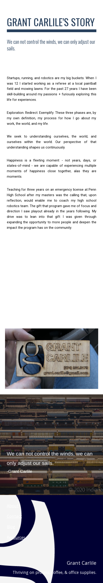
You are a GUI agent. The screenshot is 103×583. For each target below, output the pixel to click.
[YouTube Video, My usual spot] (51, 286)
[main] (51, 24)
